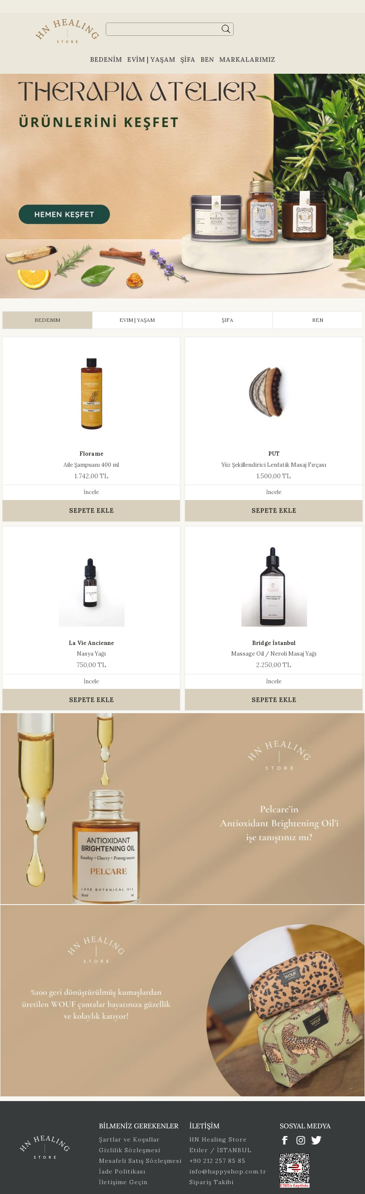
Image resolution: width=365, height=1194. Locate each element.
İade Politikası (122, 1171)
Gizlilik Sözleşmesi (129, 1150)
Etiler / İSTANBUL (220, 1150)
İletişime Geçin (123, 1182)
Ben (207, 59)
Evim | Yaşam (151, 59)
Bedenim (106, 59)
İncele (91, 492)
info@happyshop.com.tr (228, 1171)
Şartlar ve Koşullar (129, 1139)
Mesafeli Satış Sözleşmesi (140, 1161)
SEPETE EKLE (91, 510)
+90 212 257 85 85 (217, 1161)
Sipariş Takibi (211, 1182)
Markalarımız (247, 59)
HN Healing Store (218, 1139)
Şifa (187, 59)
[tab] (47, 320)
